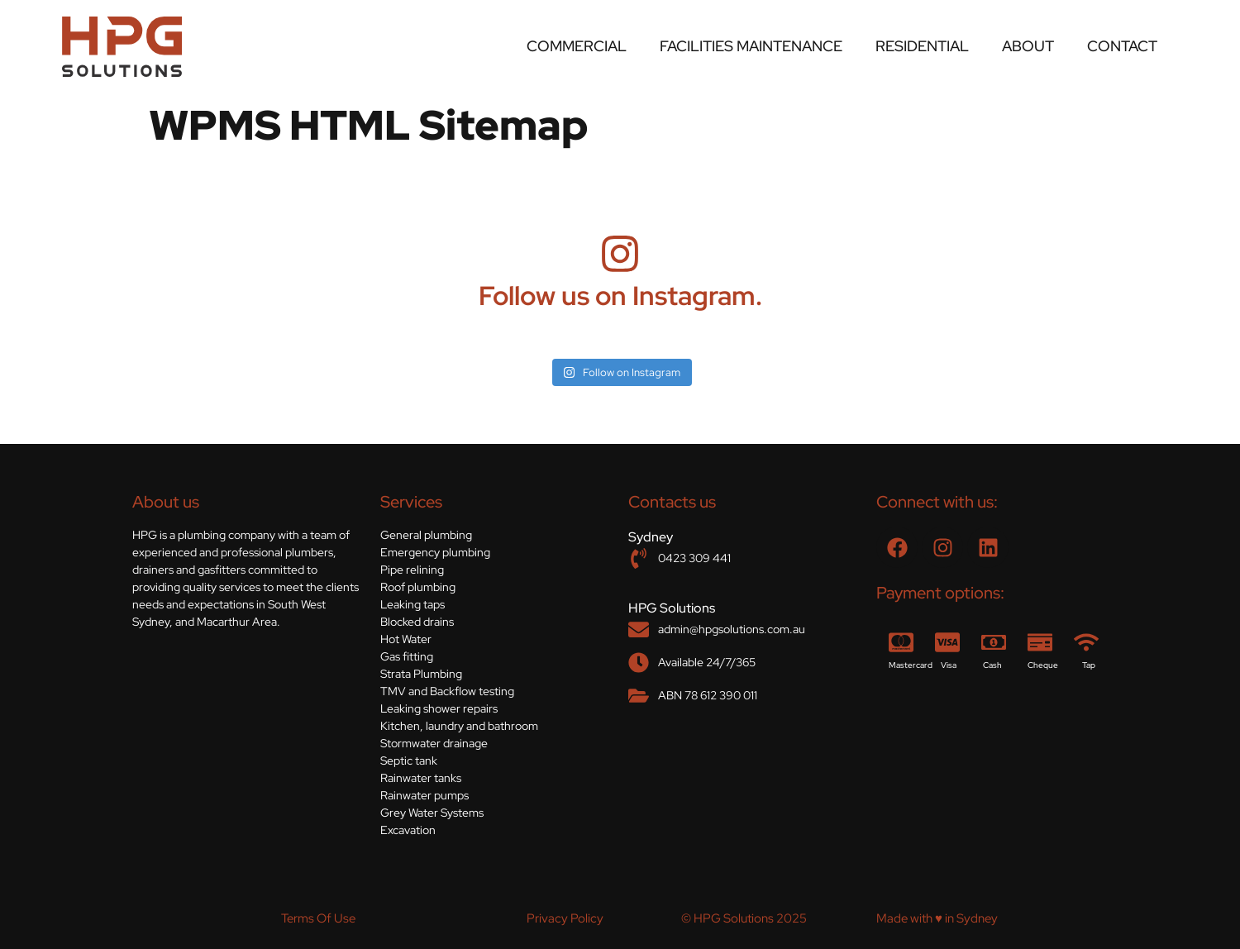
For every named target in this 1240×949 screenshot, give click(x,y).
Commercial (577, 45)
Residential (922, 45)
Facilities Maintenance (751, 45)
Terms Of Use (318, 918)
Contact (1122, 45)
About (1028, 45)
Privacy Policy (565, 918)
